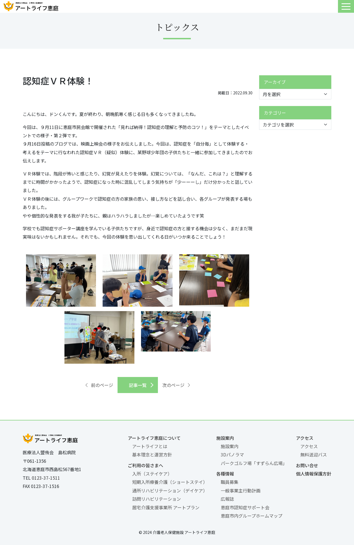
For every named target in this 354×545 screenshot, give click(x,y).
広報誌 (227, 498)
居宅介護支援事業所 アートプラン (165, 507)
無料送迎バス (313, 454)
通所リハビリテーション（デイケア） (169, 490)
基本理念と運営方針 (152, 454)
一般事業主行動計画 (241, 490)
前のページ (98, 385)
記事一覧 (138, 385)
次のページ (176, 385)
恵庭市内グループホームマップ (251, 515)
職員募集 (229, 482)
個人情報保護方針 (313, 473)
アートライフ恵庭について (154, 438)
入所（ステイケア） (152, 473)
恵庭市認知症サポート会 (245, 507)
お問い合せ (307, 465)
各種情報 (225, 473)
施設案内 (225, 438)
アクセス (304, 438)
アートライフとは (149, 446)
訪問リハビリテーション (156, 498)
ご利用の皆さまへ (145, 465)
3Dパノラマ (232, 454)
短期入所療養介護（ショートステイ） (169, 482)
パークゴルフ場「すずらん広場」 (254, 463)
